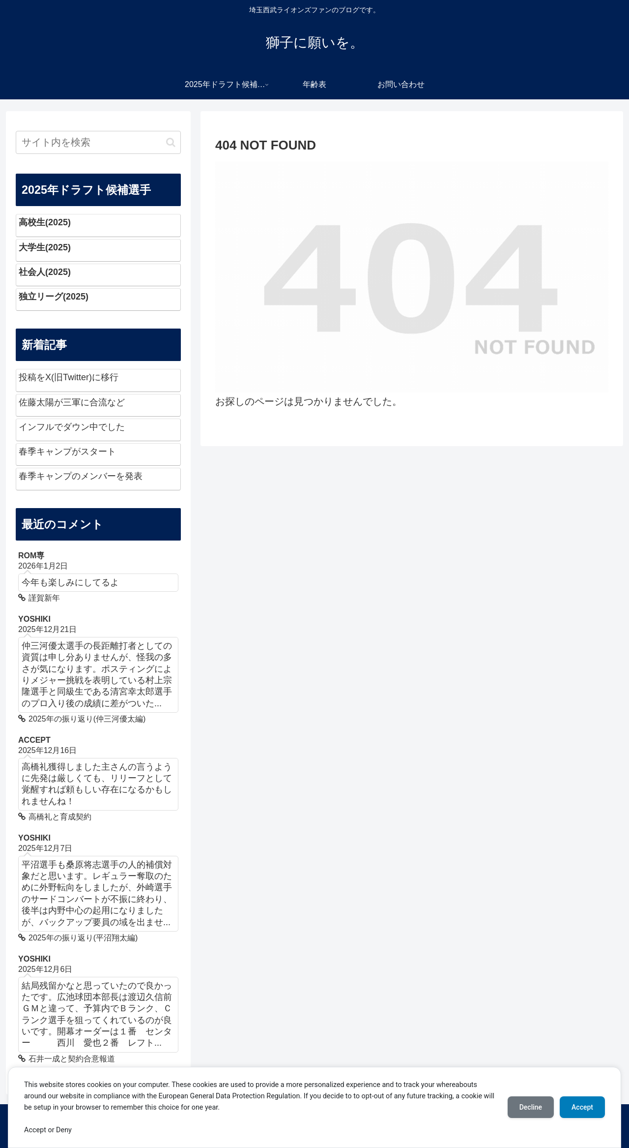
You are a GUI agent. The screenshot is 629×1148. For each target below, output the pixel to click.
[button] (170, 142)
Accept (582, 1107)
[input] (98, 142)
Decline (530, 1107)
